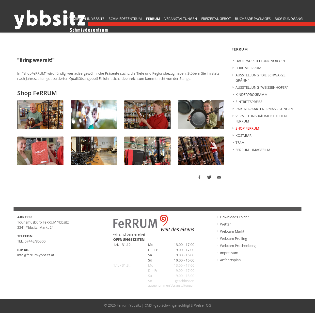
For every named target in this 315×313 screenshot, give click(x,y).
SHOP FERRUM (247, 128)
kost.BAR (244, 135)
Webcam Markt (232, 231)
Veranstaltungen (180, 18)
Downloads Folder (234, 217)
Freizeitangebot (216, 18)
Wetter (225, 224)
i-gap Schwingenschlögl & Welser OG (182, 305)
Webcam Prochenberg (238, 245)
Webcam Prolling (233, 238)
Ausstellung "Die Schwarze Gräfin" (260, 78)
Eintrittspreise (249, 101)
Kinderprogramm (252, 94)
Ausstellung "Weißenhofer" (262, 87)
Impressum (229, 252)
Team (240, 142)
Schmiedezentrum (125, 18)
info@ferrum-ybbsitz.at (35, 255)
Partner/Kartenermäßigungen (264, 108)
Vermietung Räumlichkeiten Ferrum (261, 118)
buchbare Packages (253, 18)
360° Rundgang (289, 18)
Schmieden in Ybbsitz (85, 18)
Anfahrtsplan (230, 260)
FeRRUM (153, 18)
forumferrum (248, 68)
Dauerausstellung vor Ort (260, 60)
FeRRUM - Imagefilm (253, 149)
